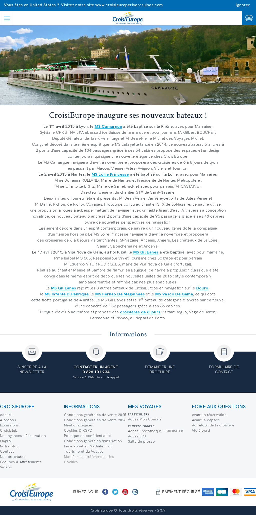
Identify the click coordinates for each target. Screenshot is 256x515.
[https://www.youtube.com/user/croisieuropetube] (125, 492)
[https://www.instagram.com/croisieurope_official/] (135, 492)
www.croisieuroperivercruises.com (129, 4)
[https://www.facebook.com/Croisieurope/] (105, 492)
